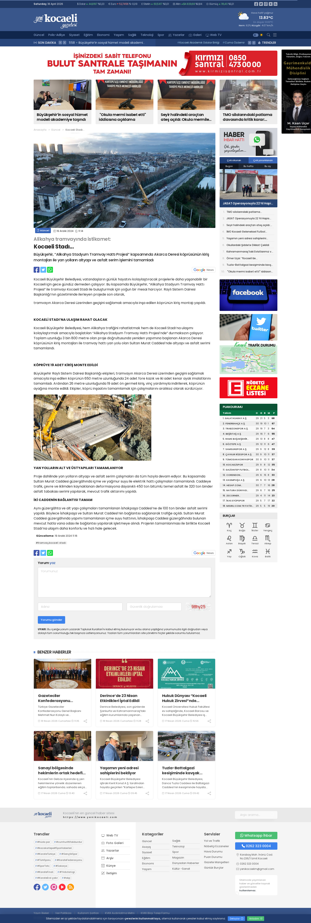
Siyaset (74, 35)
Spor (161, 35)
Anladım (255, 918)
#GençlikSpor (68, 854)
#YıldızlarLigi (66, 872)
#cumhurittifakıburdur (68, 842)
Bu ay (268, 166)
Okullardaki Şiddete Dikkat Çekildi (248, 245)
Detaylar (236, 918)
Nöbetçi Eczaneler (216, 846)
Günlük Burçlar (214, 868)
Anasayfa (40, 129)
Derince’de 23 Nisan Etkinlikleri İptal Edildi (120, 698)
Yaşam (119, 35)
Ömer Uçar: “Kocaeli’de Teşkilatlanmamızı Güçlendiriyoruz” (249, 259)
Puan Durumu (213, 857)
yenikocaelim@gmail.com (257, 869)
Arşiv (107, 858)
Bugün (229, 166)
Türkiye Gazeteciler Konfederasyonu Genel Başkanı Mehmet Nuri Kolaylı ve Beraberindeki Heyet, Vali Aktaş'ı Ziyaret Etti (60, 715)
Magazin (178, 858)
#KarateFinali (44, 872)
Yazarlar (176, 35)
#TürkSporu (43, 860)
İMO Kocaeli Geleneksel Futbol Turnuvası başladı (246, 232)
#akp (66, 878)
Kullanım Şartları (88, 913)
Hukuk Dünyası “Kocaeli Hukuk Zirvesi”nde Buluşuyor (184, 698)
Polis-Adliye (56, 35)
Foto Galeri (112, 843)
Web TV (213, 35)
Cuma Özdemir (234, 42)
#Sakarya (60, 866)
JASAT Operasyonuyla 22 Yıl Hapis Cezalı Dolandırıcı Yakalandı (248, 203)
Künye (108, 866)
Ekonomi (103, 35)
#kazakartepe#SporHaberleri (53, 848)
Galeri (195, 35)
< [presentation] (60, 42)
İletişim (109, 873)
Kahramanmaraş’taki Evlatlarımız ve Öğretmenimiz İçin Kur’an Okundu (250, 252)
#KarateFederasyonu (68, 860)
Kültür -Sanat (181, 869)
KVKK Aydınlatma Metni (119, 913)
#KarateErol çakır (46, 878)
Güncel (39, 35)
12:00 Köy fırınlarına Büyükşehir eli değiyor (100, 43)
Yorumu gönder (51, 620)
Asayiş (146, 847)
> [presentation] (64, 42)
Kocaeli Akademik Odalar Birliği (198, 42)
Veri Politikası (63, 913)
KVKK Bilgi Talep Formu (155, 913)
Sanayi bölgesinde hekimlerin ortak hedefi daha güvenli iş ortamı (60, 770)
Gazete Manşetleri (216, 862)
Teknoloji (147, 35)
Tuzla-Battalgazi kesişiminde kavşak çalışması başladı (180, 770)
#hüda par (42, 842)
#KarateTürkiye (45, 854)
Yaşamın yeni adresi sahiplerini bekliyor (119, 770)
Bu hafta (248, 166)
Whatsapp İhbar (256, 835)
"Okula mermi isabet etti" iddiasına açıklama (250, 272)
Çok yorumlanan (263, 160)
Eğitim (88, 35)
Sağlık (132, 35)
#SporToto (42, 866)
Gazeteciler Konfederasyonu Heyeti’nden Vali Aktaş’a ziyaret (61, 698)
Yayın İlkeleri (41, 913)
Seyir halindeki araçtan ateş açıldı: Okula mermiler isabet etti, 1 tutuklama (248, 225)
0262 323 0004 (256, 846)
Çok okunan (234, 160)
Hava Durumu (213, 851)
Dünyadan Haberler (185, 863)
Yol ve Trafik (212, 841)
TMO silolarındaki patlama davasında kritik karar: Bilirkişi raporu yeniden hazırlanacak (249, 212)
